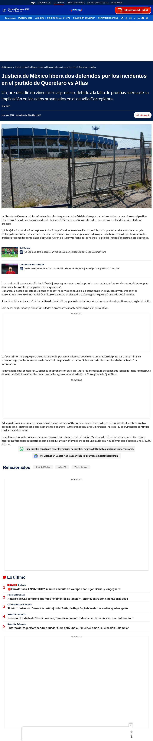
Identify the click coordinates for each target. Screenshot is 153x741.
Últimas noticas (44, 2)
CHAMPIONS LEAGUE (108, 18)
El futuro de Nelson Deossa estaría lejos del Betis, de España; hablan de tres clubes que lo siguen (67, 608)
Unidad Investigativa (75, 2)
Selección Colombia (16, 614)
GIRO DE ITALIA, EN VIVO (58, 18)
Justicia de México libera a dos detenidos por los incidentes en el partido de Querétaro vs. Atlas (55, 67)
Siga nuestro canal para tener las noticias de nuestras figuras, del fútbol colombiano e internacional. (76, 449)
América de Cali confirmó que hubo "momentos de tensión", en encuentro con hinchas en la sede (67, 598)
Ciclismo (22, 585)
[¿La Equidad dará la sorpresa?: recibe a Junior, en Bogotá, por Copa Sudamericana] (9, 252)
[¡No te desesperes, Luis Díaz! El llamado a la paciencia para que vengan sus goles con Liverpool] (9, 269)
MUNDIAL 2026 (25, 18)
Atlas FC (62, 467)
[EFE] (8, 106)
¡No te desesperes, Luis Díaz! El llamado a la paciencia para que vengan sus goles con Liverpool (71, 268)
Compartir (143, 115)
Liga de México (43, 467)
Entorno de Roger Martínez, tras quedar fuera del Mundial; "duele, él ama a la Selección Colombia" (68, 627)
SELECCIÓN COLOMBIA (84, 18)
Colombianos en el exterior (32, 264)
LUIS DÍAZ (39, 18)
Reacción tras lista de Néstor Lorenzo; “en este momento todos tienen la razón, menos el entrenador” (70, 618)
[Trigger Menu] (4, 10)
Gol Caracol (59, 2)
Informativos (116, 2)
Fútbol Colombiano (16, 595)
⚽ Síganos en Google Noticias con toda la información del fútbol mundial (76, 456)
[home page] (33, 2)
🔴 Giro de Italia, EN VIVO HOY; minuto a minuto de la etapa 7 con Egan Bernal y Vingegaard (63, 589)
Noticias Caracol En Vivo (97, 2)
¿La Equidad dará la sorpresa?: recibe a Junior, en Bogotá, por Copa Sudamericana (65, 251)
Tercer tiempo (81, 467)
